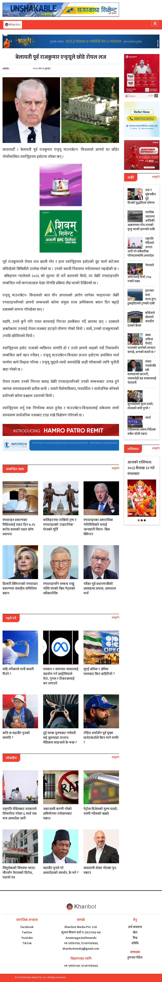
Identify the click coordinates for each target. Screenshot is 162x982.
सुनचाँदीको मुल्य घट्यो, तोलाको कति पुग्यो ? (140, 406)
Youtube (27, 938)
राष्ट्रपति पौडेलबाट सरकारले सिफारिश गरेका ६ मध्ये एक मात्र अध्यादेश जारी (20, 813)
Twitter (27, 932)
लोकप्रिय (11, 758)
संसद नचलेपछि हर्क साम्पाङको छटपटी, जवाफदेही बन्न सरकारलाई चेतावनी (142, 372)
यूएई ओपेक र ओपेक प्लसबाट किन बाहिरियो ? (99, 671)
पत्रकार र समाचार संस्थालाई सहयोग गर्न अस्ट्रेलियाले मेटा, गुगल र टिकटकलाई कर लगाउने (60, 676)
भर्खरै (131, 178)
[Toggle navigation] (155, 23)
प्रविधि (135, 943)
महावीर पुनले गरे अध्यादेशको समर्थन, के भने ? (60, 870)
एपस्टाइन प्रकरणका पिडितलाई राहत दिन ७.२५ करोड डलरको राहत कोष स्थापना (19, 527)
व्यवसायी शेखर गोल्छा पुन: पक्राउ (100, 870)
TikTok (27, 943)
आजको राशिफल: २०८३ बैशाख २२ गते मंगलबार (141, 468)
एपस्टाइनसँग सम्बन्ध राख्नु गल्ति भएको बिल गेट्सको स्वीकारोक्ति (59, 588)
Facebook (26, 927)
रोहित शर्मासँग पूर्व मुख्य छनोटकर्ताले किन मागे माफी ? (101, 737)
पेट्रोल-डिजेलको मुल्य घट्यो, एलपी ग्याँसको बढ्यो (101, 811)
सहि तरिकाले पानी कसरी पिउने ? (18, 671)
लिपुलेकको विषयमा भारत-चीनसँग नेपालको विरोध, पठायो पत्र (19, 872)
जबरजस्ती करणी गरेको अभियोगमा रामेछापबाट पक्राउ (57, 813)
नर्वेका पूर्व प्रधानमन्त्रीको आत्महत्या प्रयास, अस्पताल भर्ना (100, 588)
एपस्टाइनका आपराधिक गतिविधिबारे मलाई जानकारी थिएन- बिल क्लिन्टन (98, 527)
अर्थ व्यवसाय (135, 927)
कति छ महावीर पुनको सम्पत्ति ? (16, 735)
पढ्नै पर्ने (11, 618)
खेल (135, 932)
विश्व (135, 938)
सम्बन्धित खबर (15, 469)
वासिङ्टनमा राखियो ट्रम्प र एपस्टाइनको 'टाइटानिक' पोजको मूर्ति (59, 524)
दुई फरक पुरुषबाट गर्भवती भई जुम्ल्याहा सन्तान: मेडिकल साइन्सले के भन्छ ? (60, 737)
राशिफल (133, 449)
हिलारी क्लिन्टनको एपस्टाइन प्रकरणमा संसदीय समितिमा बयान (20, 588)
